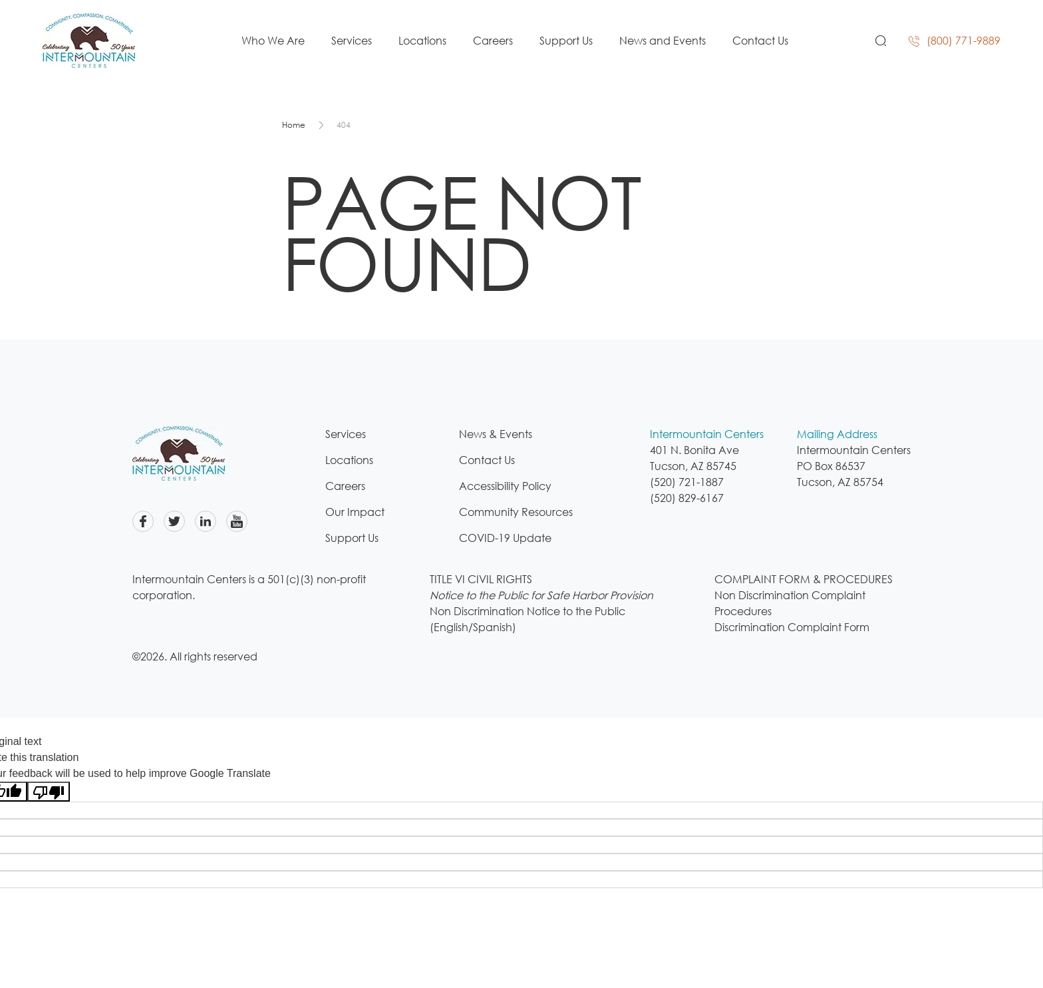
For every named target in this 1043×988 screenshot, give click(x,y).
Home (293, 125)
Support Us (566, 40)
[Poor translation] (48, 792)
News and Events (662, 40)
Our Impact (354, 512)
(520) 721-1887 (687, 482)
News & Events (495, 434)
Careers (493, 40)
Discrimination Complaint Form (791, 627)
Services (351, 40)
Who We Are (273, 40)
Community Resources (516, 512)
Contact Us (760, 40)
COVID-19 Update (505, 538)
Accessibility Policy (505, 486)
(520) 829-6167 (687, 498)
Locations (422, 40)
